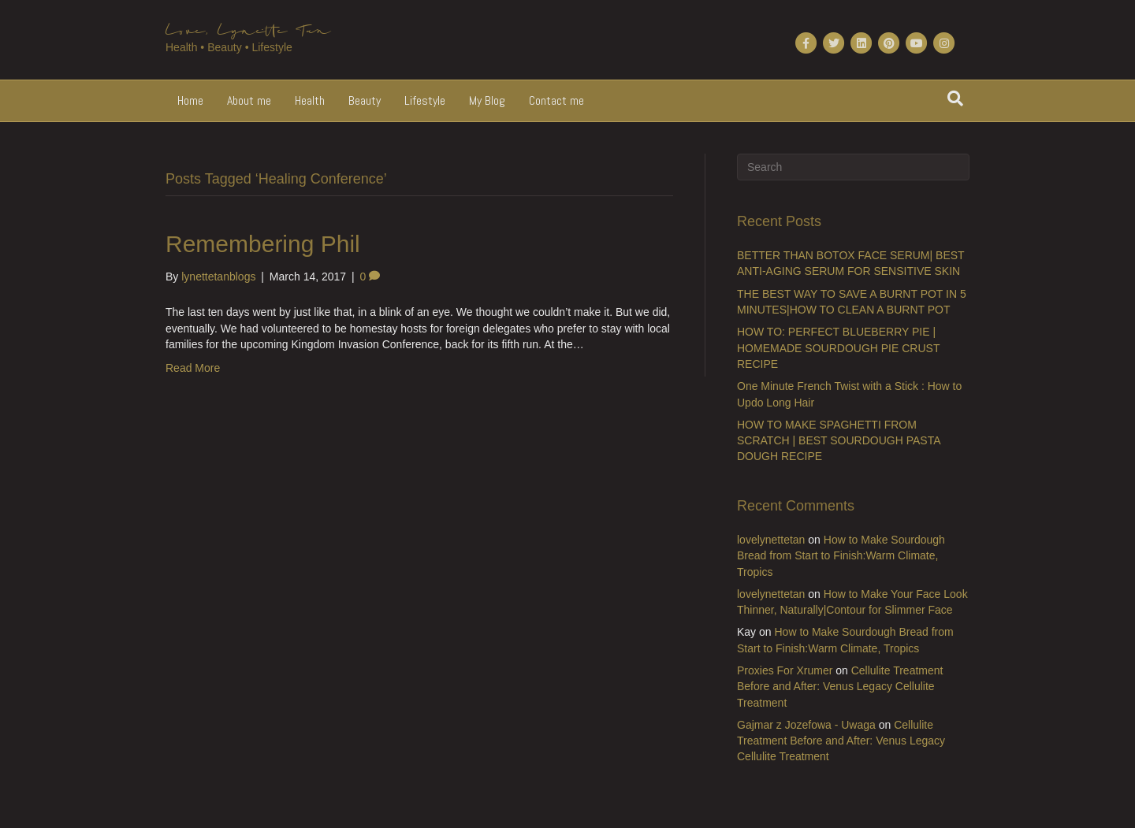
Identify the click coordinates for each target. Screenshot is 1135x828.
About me (249, 100)
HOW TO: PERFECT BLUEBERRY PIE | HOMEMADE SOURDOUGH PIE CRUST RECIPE (838, 347)
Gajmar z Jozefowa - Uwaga (806, 724)
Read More (193, 368)
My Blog (487, 100)
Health (310, 100)
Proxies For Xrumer (784, 670)
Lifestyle (424, 100)
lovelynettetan (771, 539)
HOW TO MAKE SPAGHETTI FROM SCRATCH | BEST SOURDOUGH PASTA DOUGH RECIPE (838, 440)
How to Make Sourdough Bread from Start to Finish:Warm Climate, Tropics (841, 555)
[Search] (955, 98)
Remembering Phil (263, 244)
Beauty (364, 100)
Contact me (556, 100)
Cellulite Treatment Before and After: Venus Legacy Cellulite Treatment (840, 686)
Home (190, 100)
